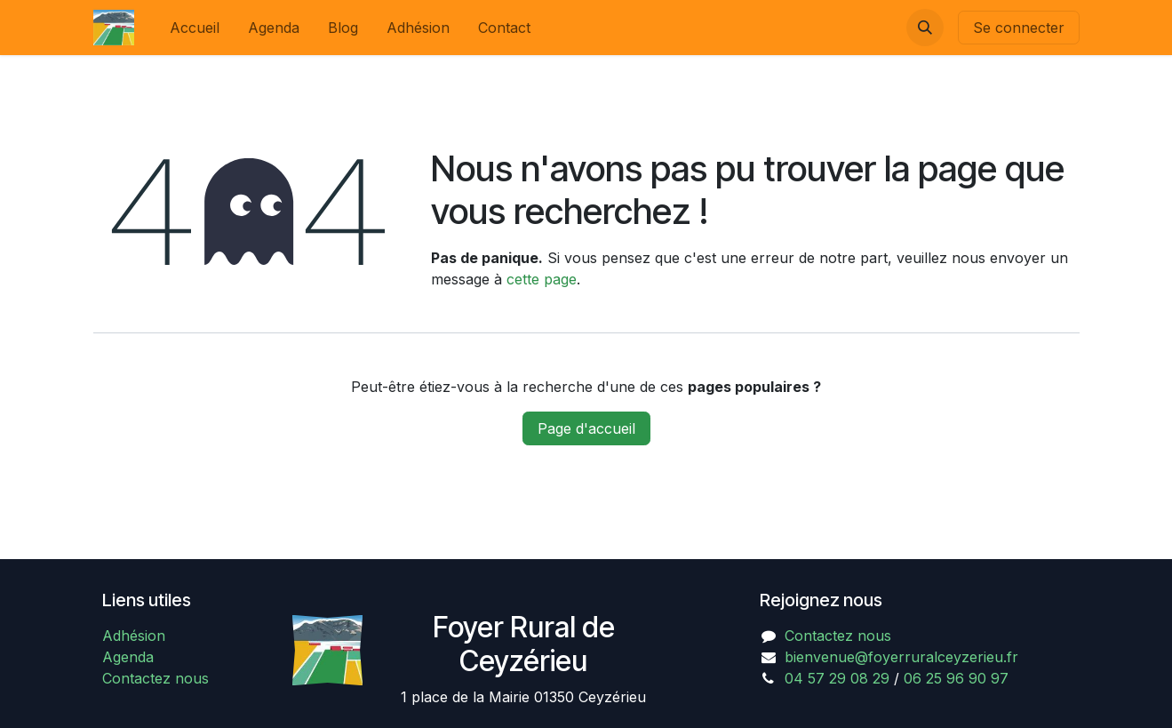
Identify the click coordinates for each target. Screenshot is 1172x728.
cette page (541, 279)
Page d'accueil (586, 428)
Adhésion (133, 635)
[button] (925, 27)
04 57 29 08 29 (837, 678)
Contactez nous (155, 678)
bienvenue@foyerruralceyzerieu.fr (901, 657)
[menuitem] (194, 27)
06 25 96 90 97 (956, 678)
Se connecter (1018, 27)
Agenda (128, 657)
